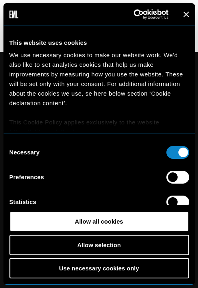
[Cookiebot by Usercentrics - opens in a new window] (133, 14)
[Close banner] (186, 14)
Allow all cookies (99, 221)
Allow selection (99, 245)
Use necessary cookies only (99, 268)
